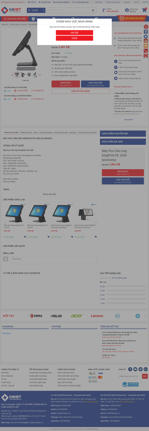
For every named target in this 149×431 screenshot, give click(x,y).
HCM (74, 38)
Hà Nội (74, 32)
